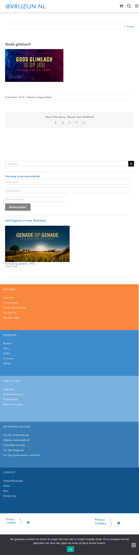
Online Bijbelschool (14, 307)
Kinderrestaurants (13, 394)
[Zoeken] (131, 163)
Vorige (130, 26)
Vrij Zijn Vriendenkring (16, 435)
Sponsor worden (13, 404)
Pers (5, 491)
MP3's (6, 363)
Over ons (8, 297)
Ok (70, 549)
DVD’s (6, 353)
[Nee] (133, 545)
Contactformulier (13, 480)
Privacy (10, 519)
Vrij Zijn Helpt (11, 317)
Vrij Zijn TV (9, 312)
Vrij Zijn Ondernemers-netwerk (21, 455)
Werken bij (9, 496)
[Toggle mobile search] (129, 6)
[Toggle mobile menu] (137, 6)
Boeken (7, 343)
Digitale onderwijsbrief (16, 440)
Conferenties (10, 302)
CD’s (6, 348)
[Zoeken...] (66, 163)
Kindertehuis (10, 399)
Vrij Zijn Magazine (13, 450)
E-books (8, 358)
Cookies (11, 522)
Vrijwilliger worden (14, 445)
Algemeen (9, 389)
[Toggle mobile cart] (121, 6)
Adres (6, 485)
